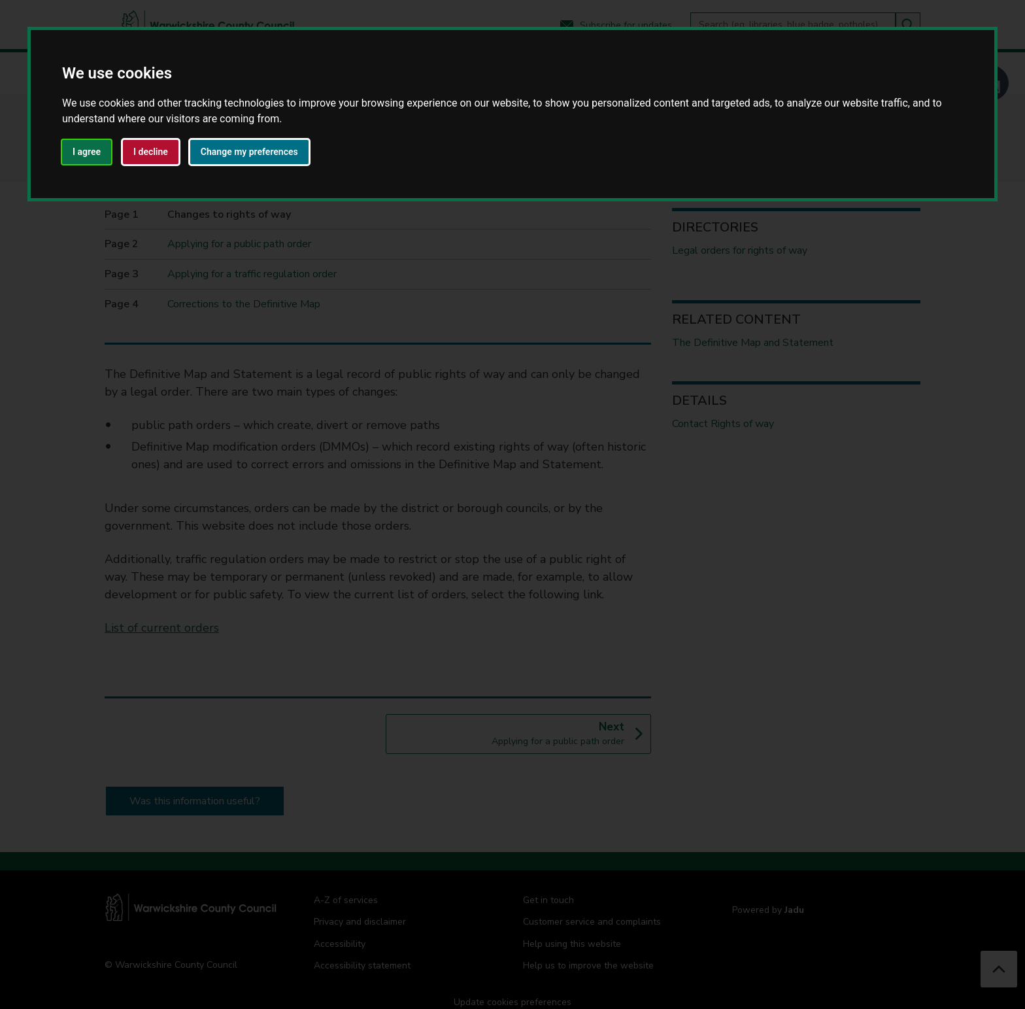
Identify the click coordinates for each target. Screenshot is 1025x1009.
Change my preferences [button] (249, 151)
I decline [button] (150, 151)
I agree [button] (87, 151)
